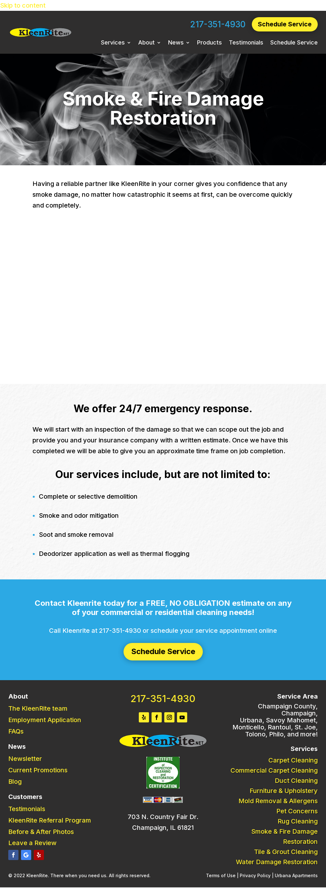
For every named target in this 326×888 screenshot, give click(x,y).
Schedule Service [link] (294, 43)
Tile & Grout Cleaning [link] (286, 852)
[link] (40, 35)
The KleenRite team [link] (37, 709)
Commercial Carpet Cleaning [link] (274, 771)
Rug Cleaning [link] (298, 821)
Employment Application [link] (44, 720)
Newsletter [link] (25, 759)
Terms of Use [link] (221, 875)
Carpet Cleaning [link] (293, 760)
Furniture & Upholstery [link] (284, 791)
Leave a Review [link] (32, 843)
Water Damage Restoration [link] (277, 862)
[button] (13, 855)
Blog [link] (15, 782)
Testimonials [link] (246, 43)
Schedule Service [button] (284, 24)
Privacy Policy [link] (255, 875)
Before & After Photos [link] (41, 832)
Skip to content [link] (23, 5)
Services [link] (113, 43)
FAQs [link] (16, 731)
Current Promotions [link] (37, 770)
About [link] (146, 43)
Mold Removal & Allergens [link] (278, 801)
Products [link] (209, 43)
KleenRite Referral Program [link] (49, 820)
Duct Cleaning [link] (296, 781)
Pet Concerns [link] (297, 811)
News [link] (176, 43)
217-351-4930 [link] (216, 24)
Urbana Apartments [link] (296, 875)
